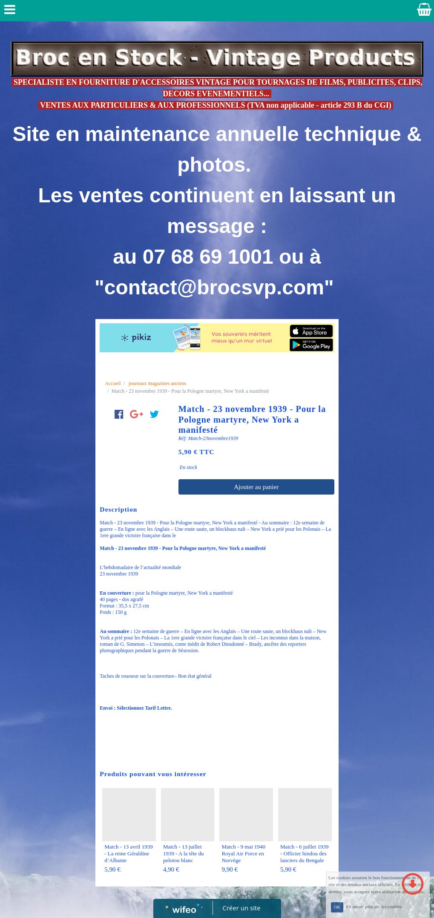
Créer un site (241, 908)
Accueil (113, 383)
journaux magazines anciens (157, 383)
